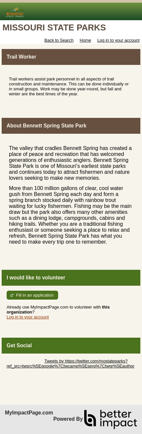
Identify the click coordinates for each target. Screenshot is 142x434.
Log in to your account (118, 40)
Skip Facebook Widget (28, 370)
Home (85, 40)
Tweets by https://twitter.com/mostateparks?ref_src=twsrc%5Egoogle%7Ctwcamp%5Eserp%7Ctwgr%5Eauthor (70, 363)
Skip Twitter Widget (25, 361)
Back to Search (58, 40)
